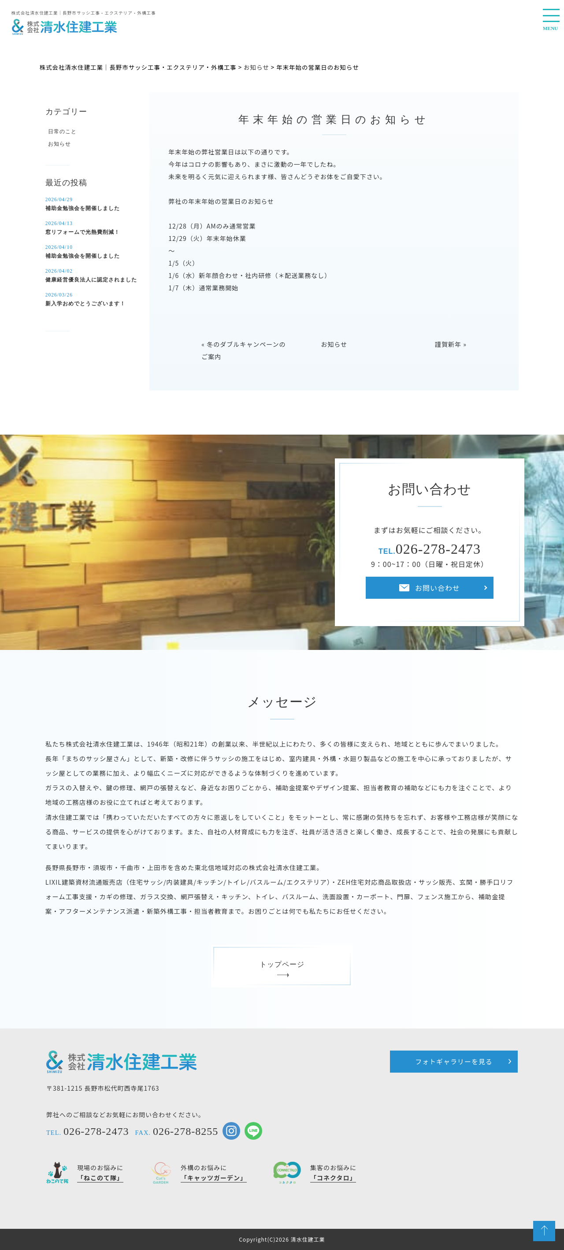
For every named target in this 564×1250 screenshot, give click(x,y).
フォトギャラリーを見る (454, 1061)
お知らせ (334, 344)
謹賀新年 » (451, 344)
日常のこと (62, 131)
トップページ (282, 968)
